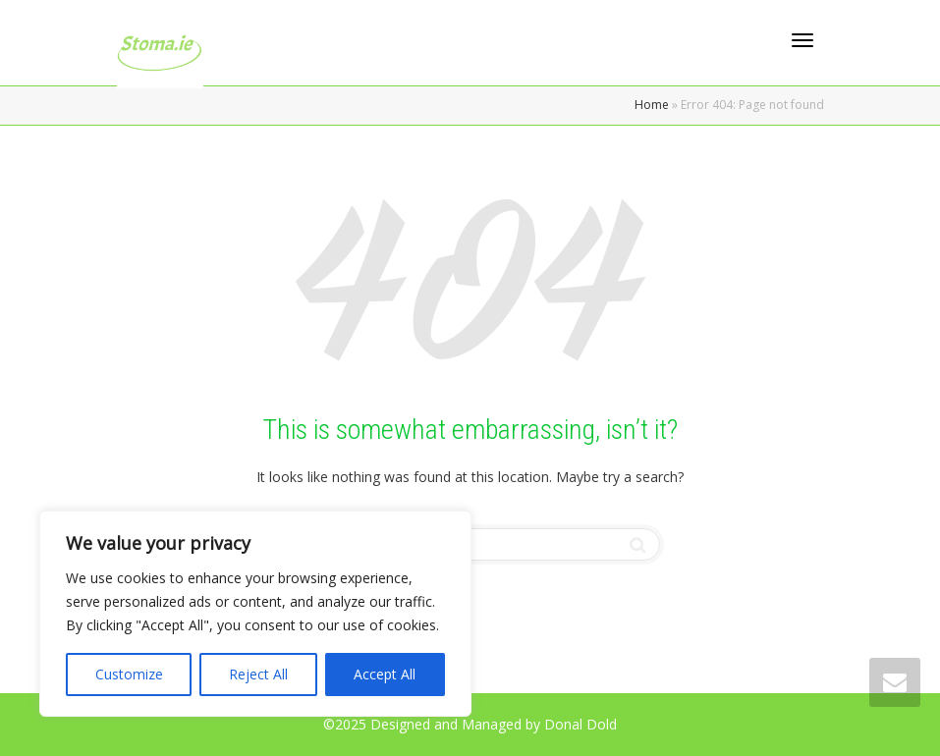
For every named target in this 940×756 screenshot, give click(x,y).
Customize (129, 674)
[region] (255, 614)
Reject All (258, 674)
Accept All (384, 674)
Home (652, 104)
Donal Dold (580, 724)
